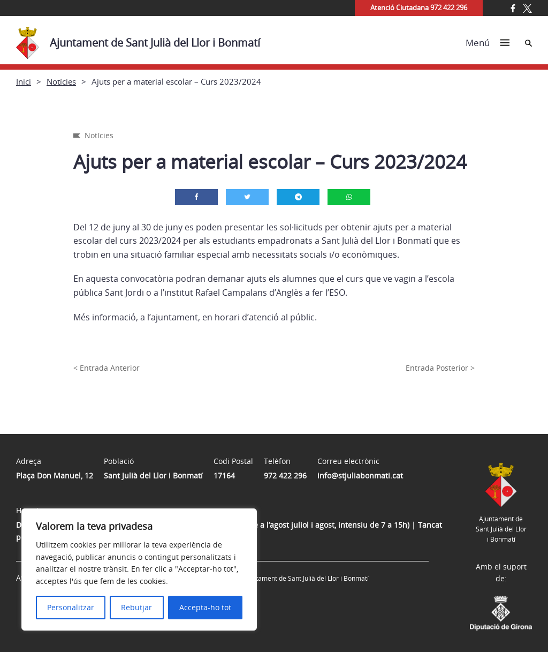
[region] (139, 569)
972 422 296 (285, 475)
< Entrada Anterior (106, 368)
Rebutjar (136, 607)
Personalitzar (70, 607)
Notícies (61, 81)
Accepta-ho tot (205, 607)
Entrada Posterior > (440, 368)
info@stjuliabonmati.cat (360, 475)
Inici (23, 81)
